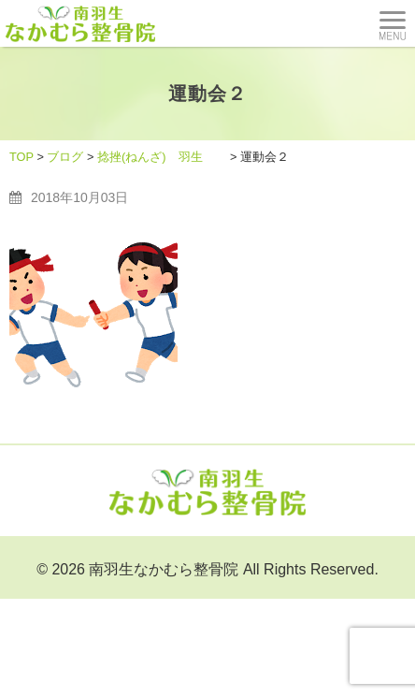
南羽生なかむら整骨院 (163, 569)
